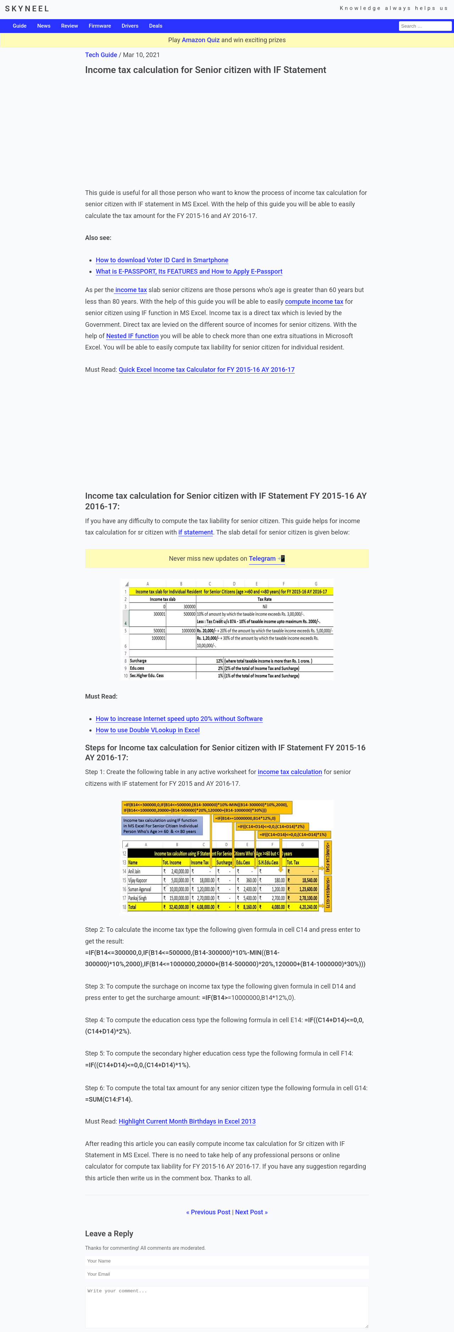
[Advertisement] (227, 130)
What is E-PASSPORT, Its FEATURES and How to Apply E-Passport (189, 271)
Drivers (130, 26)
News (44, 26)
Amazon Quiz (201, 40)
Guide (20, 26)
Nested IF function (132, 336)
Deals (155, 26)
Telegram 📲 (267, 558)
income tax (130, 290)
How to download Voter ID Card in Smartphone (162, 260)
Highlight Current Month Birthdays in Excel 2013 (187, 1121)
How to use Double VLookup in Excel (148, 730)
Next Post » (251, 1212)
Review (69, 26)
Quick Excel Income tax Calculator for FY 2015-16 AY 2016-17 (207, 369)
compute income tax (314, 301)
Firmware (100, 26)
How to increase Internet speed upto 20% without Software (179, 718)
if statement (195, 532)
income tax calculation (290, 772)
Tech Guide (101, 54)
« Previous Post (208, 1212)
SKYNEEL (27, 8)
